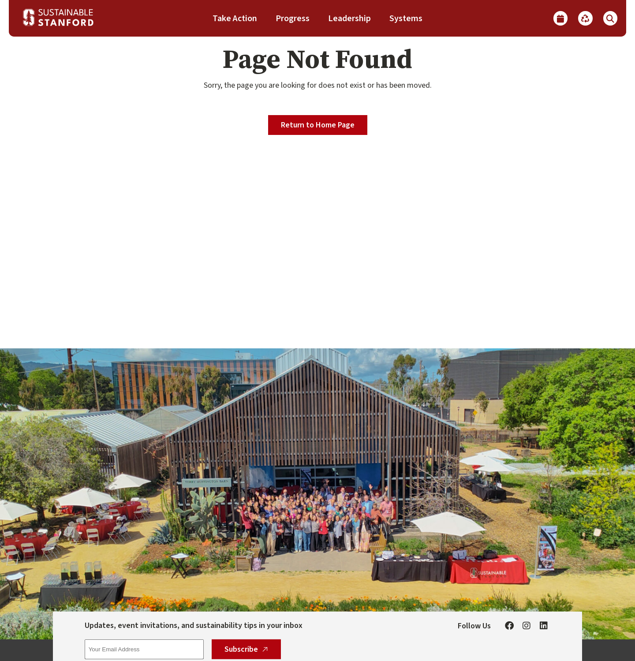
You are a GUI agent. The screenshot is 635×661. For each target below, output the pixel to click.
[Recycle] (585, 18)
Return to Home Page (318, 125)
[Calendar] (560, 18)
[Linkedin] (543, 625)
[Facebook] (509, 625)
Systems (405, 18)
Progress (293, 18)
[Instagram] (526, 625)
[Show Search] (610, 18)
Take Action (235, 18)
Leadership (349, 18)
